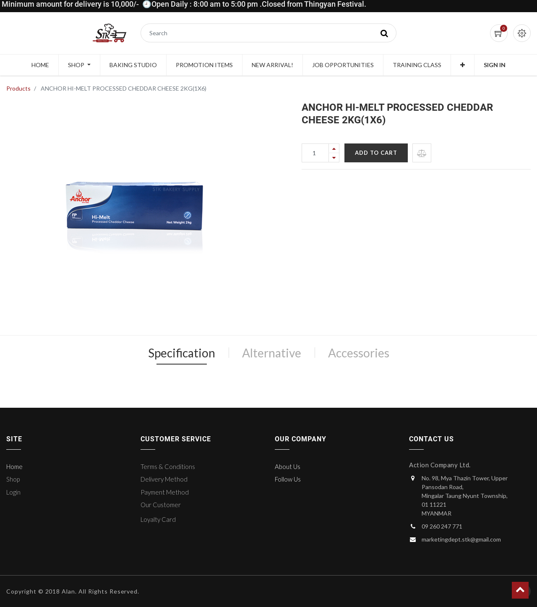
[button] (462, 65)
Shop (13, 479)
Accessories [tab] (358, 353)
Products (18, 88)
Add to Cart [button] (376, 152)
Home (14, 466)
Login (13, 492)
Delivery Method (164, 479)
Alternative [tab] (271, 353)
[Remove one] (334, 157)
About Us (287, 466)
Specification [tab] (181, 353)
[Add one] (334, 148)
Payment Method (165, 492)
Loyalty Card (158, 519)
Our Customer (161, 504)
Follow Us (288, 479)
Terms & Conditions (168, 466)
